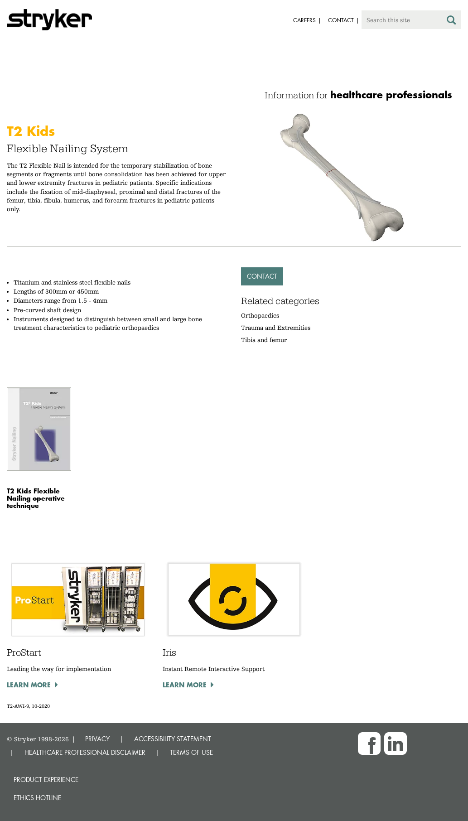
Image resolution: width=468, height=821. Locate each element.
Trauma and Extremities (275, 327)
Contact (262, 276)
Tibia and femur (264, 339)
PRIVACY (97, 738)
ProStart (24, 652)
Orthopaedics (260, 315)
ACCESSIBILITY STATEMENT (172, 738)
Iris (169, 652)
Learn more (29, 684)
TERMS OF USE (191, 752)
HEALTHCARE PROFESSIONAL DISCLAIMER (84, 752)
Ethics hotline (37, 797)
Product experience (46, 779)
